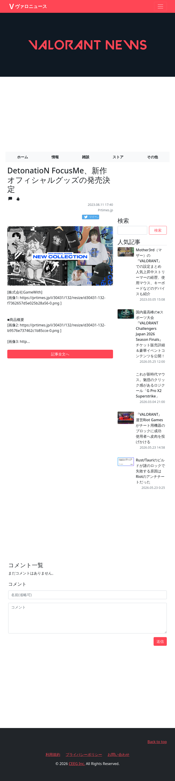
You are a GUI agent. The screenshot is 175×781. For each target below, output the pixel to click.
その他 (152, 156)
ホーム (22, 156)
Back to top (157, 741)
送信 (160, 641)
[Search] (132, 230)
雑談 (85, 156)
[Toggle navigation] (160, 6)
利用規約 (53, 754)
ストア (118, 156)
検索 (158, 230)
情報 (55, 156)
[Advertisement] (87, 112)
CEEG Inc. (77, 763)
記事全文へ (60, 354)
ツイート (91, 217)
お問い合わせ (118, 754)
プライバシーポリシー (84, 754)
